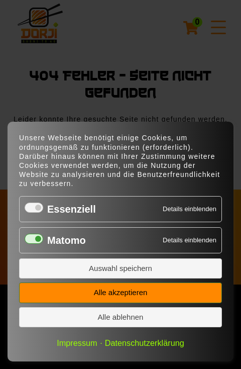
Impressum (77, 342)
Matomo (66, 240)
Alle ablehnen (121, 317)
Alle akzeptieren (121, 292)
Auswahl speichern (120, 268)
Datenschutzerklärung (144, 342)
